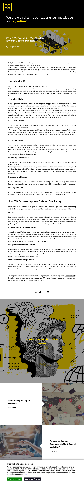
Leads (10, 217)
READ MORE (42, 344)
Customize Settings (32, 479)
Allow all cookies (14, 479)
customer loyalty (70, 276)
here (25, 475)
